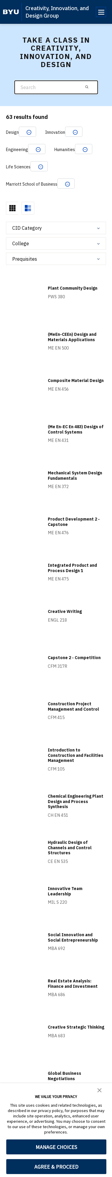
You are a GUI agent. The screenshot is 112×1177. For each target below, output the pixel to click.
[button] (99, 1090)
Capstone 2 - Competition (74, 657)
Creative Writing (65, 611)
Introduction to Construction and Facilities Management (75, 755)
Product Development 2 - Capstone (74, 521)
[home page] (11, 12)
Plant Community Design (72, 288)
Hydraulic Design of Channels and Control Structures (70, 847)
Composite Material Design (76, 380)
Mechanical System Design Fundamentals (75, 475)
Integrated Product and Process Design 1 (72, 568)
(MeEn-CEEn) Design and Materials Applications (72, 337)
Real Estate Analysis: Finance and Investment (73, 983)
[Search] (56, 87)
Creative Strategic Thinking (76, 1027)
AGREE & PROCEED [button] (56, 1166)
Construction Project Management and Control (73, 706)
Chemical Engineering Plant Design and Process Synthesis (75, 801)
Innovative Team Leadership (65, 891)
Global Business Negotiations (64, 1076)
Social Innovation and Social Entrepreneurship (73, 937)
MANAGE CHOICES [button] (56, 1147)
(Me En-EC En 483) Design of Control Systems (76, 429)
